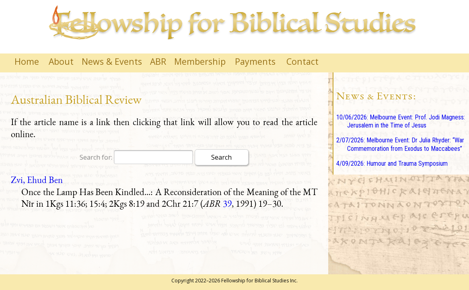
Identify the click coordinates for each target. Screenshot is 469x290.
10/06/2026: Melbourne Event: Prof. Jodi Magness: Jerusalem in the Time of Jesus (400, 121)
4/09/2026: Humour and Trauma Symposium (392, 163)
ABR (158, 61)
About (61, 61)
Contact (302, 61)
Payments (255, 61)
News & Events (112, 61)
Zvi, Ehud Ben (37, 180)
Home (26, 61)
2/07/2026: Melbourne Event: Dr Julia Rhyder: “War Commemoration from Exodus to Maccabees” (400, 144)
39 (227, 203)
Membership (200, 61)
